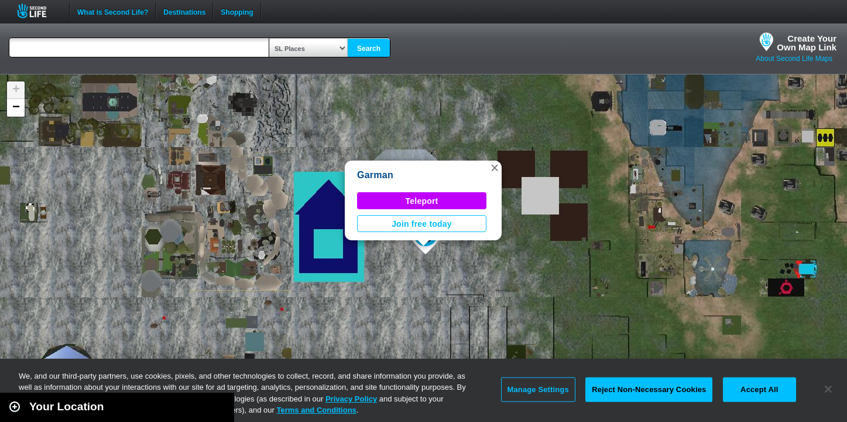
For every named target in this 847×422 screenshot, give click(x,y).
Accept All (759, 389)
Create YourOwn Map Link (806, 42)
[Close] (828, 389)
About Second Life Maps (794, 59)
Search (368, 49)
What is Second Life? (112, 11)
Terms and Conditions (316, 410)
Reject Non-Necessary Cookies (649, 389)
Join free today (422, 224)
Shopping (237, 11)
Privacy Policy (351, 398)
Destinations (184, 11)
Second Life (38, 11)
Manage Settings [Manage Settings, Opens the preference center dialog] (538, 389)
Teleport (422, 201)
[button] (495, 168)
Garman (375, 175)
